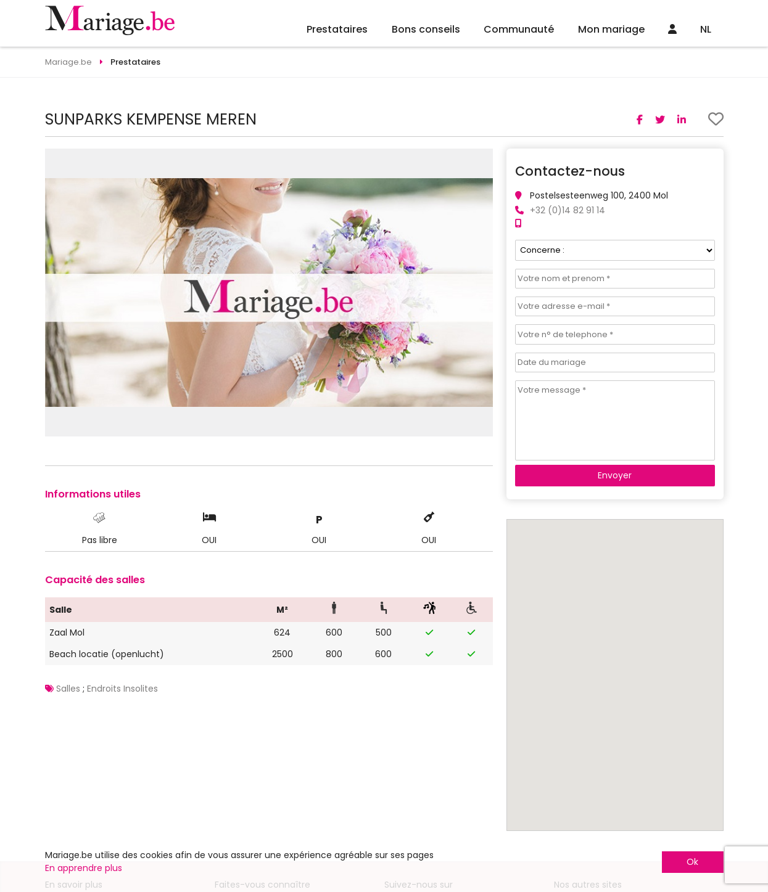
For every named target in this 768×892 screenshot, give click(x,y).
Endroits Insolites (122, 688)
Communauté (519, 29)
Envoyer (615, 475)
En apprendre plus (83, 868)
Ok (692, 862)
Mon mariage (611, 29)
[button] (482, 160)
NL (705, 29)
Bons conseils (426, 29)
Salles (68, 688)
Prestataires (337, 29)
